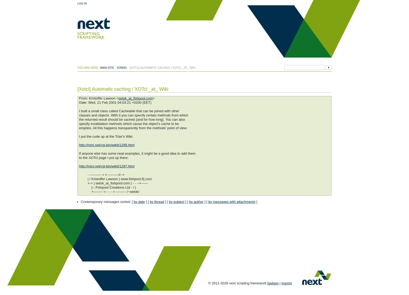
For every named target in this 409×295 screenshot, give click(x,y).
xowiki (122, 67)
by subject (177, 202)
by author (196, 202)
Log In (82, 3)
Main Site (107, 67)
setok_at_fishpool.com (135, 98)
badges (273, 283)
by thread (157, 202)
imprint (286, 283)
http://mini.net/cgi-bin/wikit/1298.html (107, 145)
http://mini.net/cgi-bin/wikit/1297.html (107, 166)
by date (139, 202)
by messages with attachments (231, 202)
